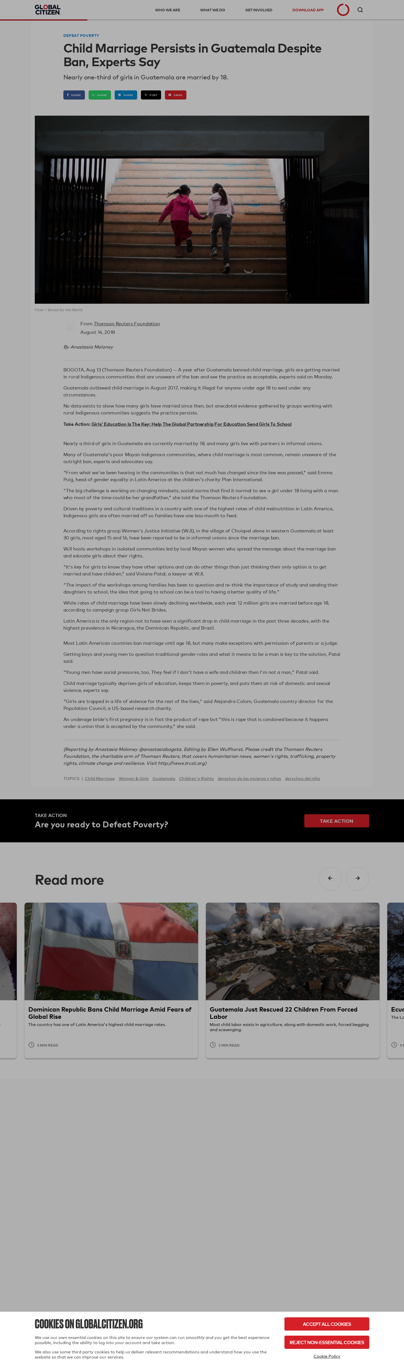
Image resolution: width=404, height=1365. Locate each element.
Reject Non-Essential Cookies (327, 1342)
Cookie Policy (327, 1356)
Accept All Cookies (327, 1324)
